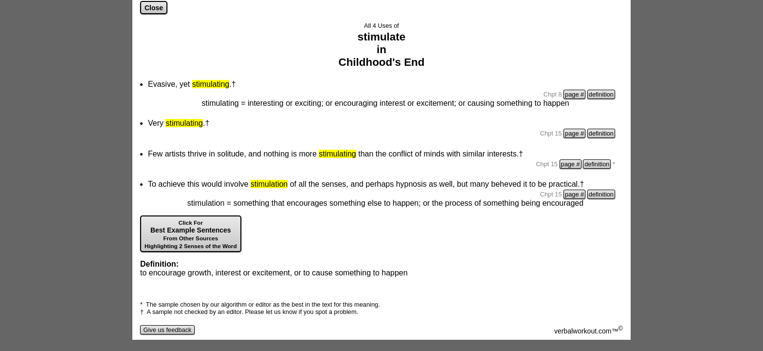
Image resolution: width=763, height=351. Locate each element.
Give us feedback (167, 329)
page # (574, 94)
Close (154, 8)
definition (601, 94)
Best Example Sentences (191, 234)
